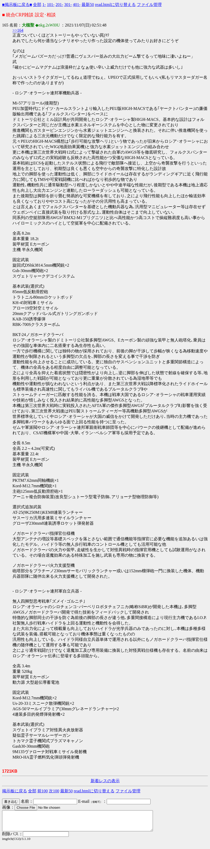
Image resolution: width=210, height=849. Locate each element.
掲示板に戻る (14, 791)
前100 (42, 791)
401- (76, 4)
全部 (37, 4)
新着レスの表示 (105, 781)
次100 (54, 791)
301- (68, 4)
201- (59, 4)
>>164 (17, 30)
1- (44, 4)
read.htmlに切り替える (115, 4)
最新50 (88, 4)
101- (51, 4)
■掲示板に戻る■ (17, 4)
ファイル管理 (149, 4)
